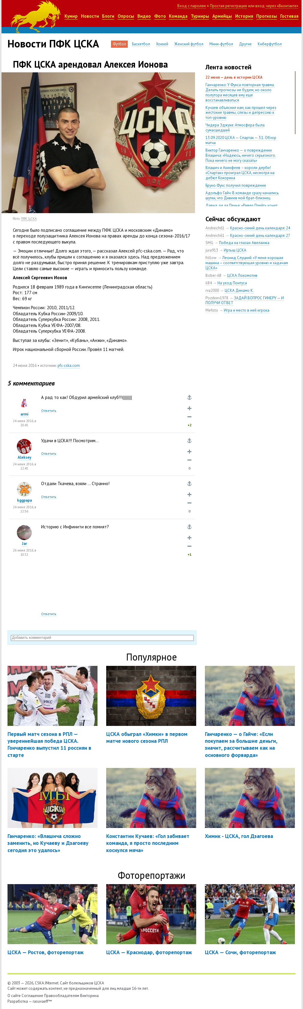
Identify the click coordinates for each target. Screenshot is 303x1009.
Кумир (71, 16)
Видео (144, 16)
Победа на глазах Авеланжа (244, 242)
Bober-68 (213, 275)
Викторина (89, 995)
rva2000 (212, 290)
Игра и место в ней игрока (246, 310)
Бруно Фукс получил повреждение (236, 185)
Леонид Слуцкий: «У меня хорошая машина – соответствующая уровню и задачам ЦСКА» (247, 262)
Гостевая (289, 16)
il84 (209, 282)
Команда (178, 16)
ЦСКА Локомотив (242, 275)
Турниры (200, 16)
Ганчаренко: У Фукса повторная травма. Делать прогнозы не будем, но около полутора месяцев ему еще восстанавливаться (240, 92)
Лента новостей (228, 67)
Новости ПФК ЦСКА (53, 43)
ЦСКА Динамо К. (239, 290)
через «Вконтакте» (282, 5)
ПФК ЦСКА (29, 218)
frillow (211, 257)
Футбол (119, 44)
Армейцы (222, 16)
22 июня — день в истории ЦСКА (234, 77)
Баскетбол (141, 44)
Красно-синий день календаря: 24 (260, 228)
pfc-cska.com (69, 365)
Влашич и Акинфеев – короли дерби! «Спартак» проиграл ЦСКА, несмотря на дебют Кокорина (240, 172)
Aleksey (24, 457)
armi (24, 414)
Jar (24, 543)
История (244, 16)
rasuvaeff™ (42, 1001)
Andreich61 (215, 228)
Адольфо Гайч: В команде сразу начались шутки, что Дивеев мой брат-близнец (242, 195)
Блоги (108, 16)
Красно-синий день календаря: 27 (260, 235)
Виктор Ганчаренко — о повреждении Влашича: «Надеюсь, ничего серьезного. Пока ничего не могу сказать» (241, 155)
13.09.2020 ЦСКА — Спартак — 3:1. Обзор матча (241, 140)
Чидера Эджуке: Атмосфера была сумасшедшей (235, 127)
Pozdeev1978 (217, 298)
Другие (245, 44)
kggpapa (24, 500)
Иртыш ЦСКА (235, 250)
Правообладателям (61, 995)
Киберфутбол (270, 44)
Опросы (126, 16)
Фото (160, 16)
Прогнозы (266, 16)
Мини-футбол (221, 44)
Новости (90, 16)
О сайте (14, 995)
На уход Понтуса (232, 282)
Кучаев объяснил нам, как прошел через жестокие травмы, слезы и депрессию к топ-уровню (241, 112)
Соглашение (32, 995)
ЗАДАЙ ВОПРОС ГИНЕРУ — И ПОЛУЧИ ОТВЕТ (245, 300)
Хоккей (162, 44)
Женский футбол (188, 44)
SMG (209, 242)
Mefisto (212, 310)
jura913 (212, 250)
